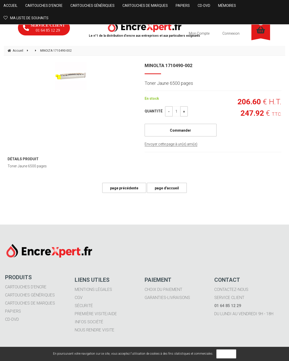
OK (226, 354)
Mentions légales (93, 289)
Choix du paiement (163, 289)
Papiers (13, 311)
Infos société (89, 321)
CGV (79, 297)
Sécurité (84, 305)
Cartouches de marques (30, 303)
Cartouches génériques (30, 295)
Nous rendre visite (94, 330)
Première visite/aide (96, 313)
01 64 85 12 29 (44, 27)
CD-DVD (12, 319)
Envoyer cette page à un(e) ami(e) (171, 144)
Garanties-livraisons (167, 297)
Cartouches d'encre (25, 287)
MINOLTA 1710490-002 (168, 65)
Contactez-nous (231, 289)
